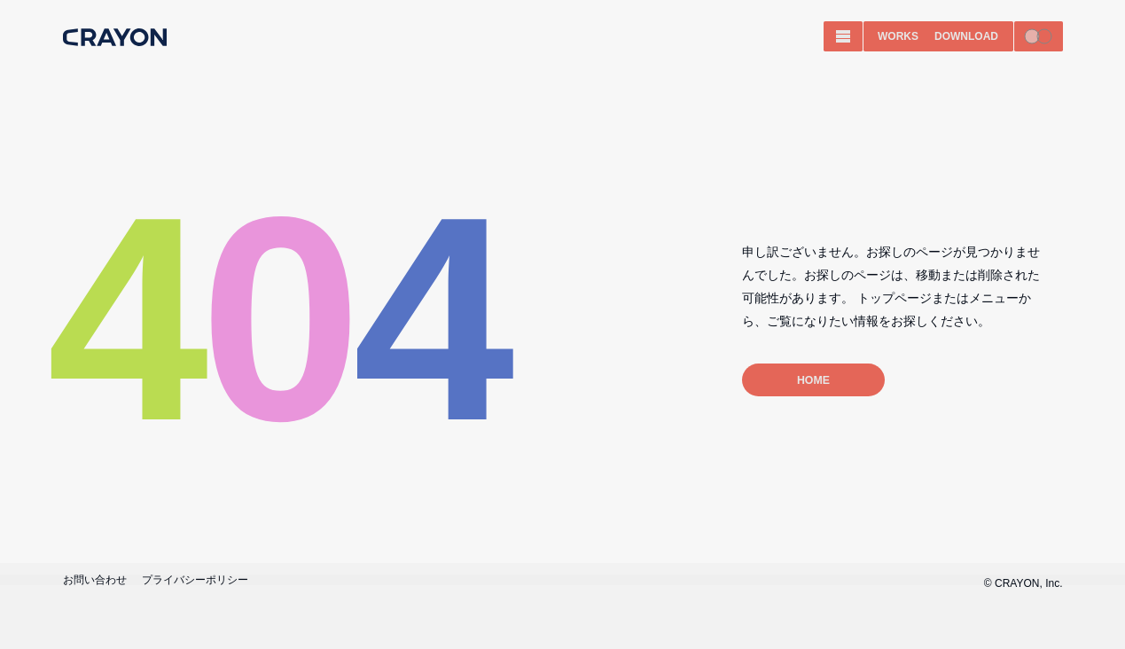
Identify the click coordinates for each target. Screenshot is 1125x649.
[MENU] (843, 36)
